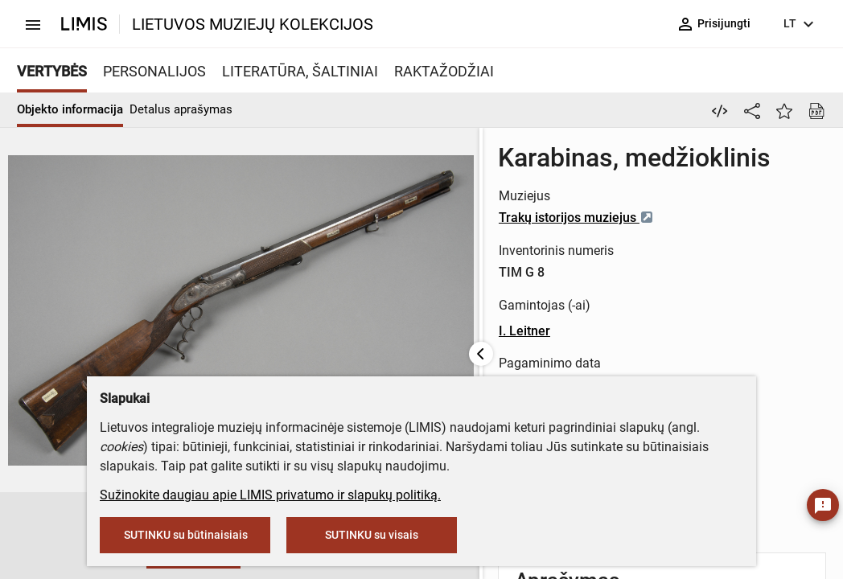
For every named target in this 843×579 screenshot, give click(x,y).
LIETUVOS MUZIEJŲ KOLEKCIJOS (252, 24)
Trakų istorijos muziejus (463, 217)
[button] (74, 536)
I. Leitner (412, 331)
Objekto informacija (70, 109)
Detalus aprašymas (181, 109)
